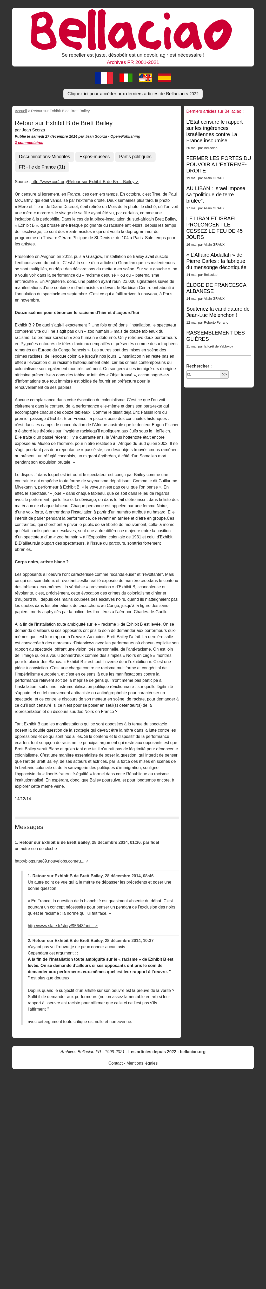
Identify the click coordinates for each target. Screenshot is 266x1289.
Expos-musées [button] (94, 156)
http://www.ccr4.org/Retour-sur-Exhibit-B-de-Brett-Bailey (83, 181)
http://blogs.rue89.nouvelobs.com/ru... (49, 861)
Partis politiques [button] (135, 156)
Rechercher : (199, 366)
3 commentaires (29, 143)
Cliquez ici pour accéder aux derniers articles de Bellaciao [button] (133, 93)
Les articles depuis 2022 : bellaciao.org (166, 1052)
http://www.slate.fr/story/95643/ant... (61, 926)
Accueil (21, 111)
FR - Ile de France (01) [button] (42, 167)
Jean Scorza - (97, 136)
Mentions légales (142, 1063)
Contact (115, 1063)
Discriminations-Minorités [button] (44, 156)
